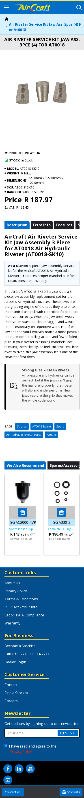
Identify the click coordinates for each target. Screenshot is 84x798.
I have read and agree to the (30, 749)
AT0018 (51, 435)
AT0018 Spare (41, 426)
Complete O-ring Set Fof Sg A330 (61, 529)
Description (17, 224)
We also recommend (25, 465)
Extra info (42, 224)
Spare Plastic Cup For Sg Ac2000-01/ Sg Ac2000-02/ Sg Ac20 (22, 529)
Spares (22, 426)
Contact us (13, 792)
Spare (60, 426)
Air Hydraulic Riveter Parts (23, 435)
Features (64, 224)
